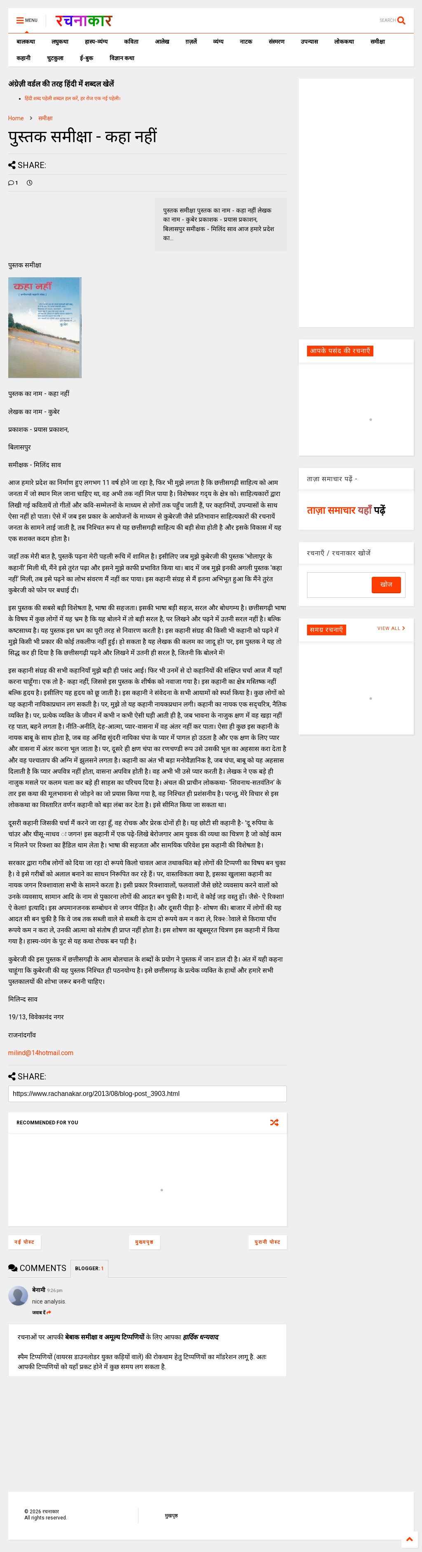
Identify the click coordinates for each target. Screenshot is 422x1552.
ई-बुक (86, 58)
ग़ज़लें (191, 41)
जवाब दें (41, 1313)
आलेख (162, 41)
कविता (131, 41)
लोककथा (344, 41)
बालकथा (25, 41)
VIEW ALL (391, 628)
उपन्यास (309, 41)
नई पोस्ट (24, 1242)
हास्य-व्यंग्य (96, 41)
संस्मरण (276, 41)
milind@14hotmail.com (40, 1053)
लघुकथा (60, 41)
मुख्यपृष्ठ (144, 1242)
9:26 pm (55, 1290)
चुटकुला (55, 58)
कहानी (23, 58)
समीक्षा (377, 41)
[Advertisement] (356, 202)
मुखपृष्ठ (171, 1516)
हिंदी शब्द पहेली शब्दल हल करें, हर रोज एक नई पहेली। (73, 98)
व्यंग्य (218, 41)
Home (16, 118)
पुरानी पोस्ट (268, 1242)
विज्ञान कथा (122, 58)
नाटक (246, 41)
